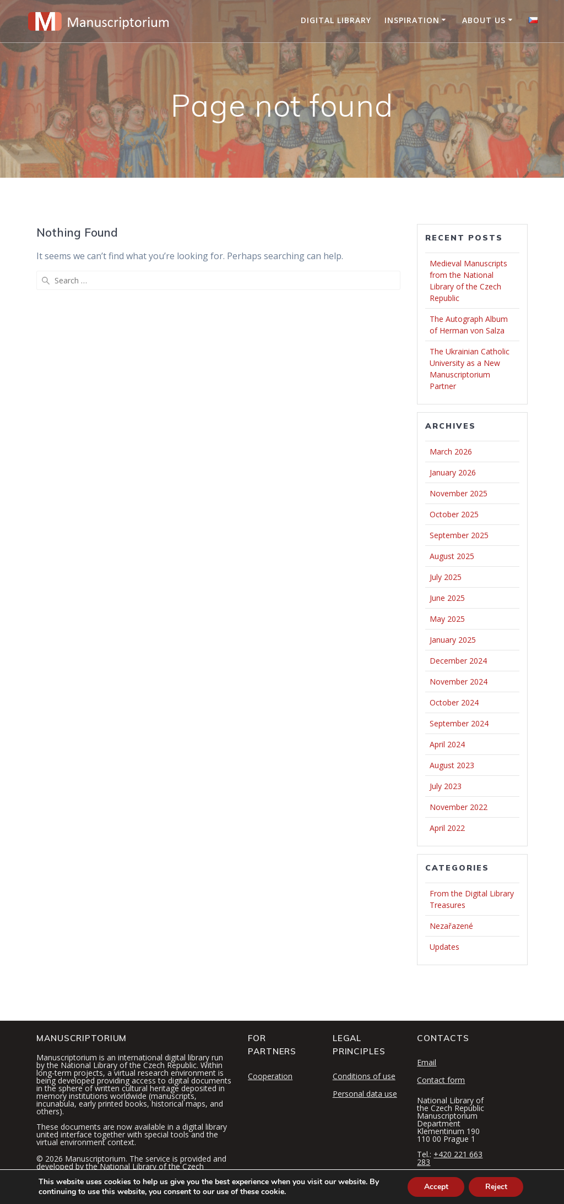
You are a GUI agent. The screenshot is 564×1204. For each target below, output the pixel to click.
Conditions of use (364, 1076)
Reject (496, 1186)
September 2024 (459, 723)
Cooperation (270, 1076)
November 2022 (458, 807)
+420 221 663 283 (449, 1158)
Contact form (441, 1080)
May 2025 (447, 619)
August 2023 (452, 765)
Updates (444, 947)
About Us (484, 20)
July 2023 (446, 786)
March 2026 (451, 451)
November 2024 (458, 681)
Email (426, 1062)
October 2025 (454, 514)
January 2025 (453, 639)
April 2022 (447, 828)
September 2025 (459, 535)
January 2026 (453, 472)
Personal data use (365, 1093)
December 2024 (458, 660)
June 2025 (447, 598)
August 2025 (452, 556)
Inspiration (412, 20)
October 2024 (454, 702)
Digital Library (336, 20)
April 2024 (447, 744)
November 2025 (458, 493)
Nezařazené (451, 926)
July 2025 (446, 577)
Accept (435, 1186)
